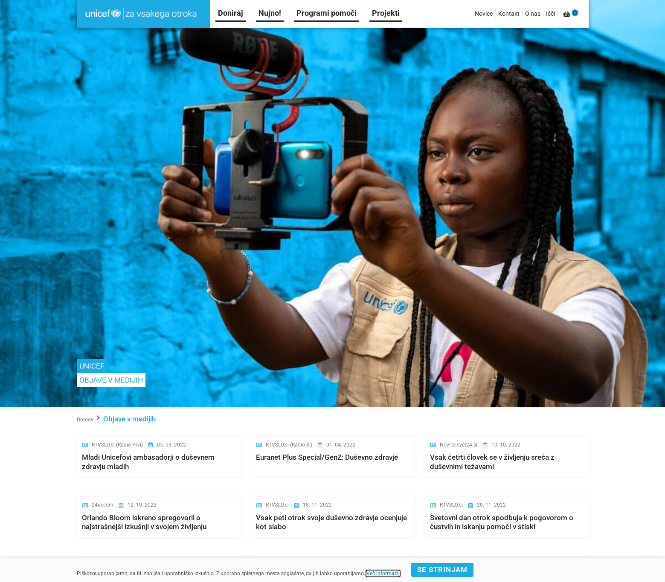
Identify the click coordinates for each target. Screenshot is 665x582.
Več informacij (383, 573)
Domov (85, 420)
